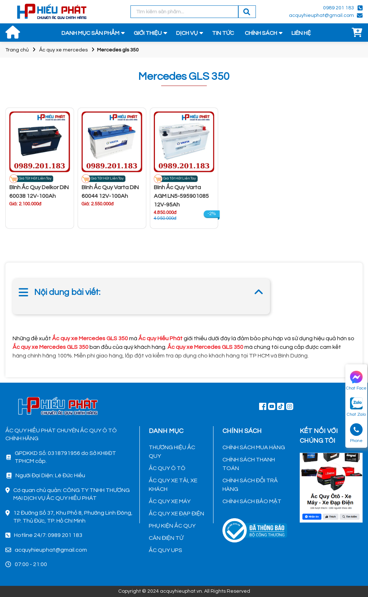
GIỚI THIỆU (148, 33)
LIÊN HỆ (301, 33)
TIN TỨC (223, 33)
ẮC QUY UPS (165, 550)
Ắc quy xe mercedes (63, 50)
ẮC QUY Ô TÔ (167, 468)
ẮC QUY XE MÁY (169, 501)
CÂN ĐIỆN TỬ (166, 538)
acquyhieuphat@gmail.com (321, 15)
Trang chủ (17, 50)
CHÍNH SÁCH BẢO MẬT (251, 501)
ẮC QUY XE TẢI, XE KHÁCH (173, 485)
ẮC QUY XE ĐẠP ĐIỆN (176, 513)
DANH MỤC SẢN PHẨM (90, 33)
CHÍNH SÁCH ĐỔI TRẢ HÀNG (250, 485)
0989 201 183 (338, 7)
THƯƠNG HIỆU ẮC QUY (172, 452)
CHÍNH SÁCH (261, 33)
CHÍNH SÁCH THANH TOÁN (248, 464)
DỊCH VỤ (187, 33)
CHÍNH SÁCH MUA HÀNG (253, 447)
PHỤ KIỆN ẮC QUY (172, 526)
